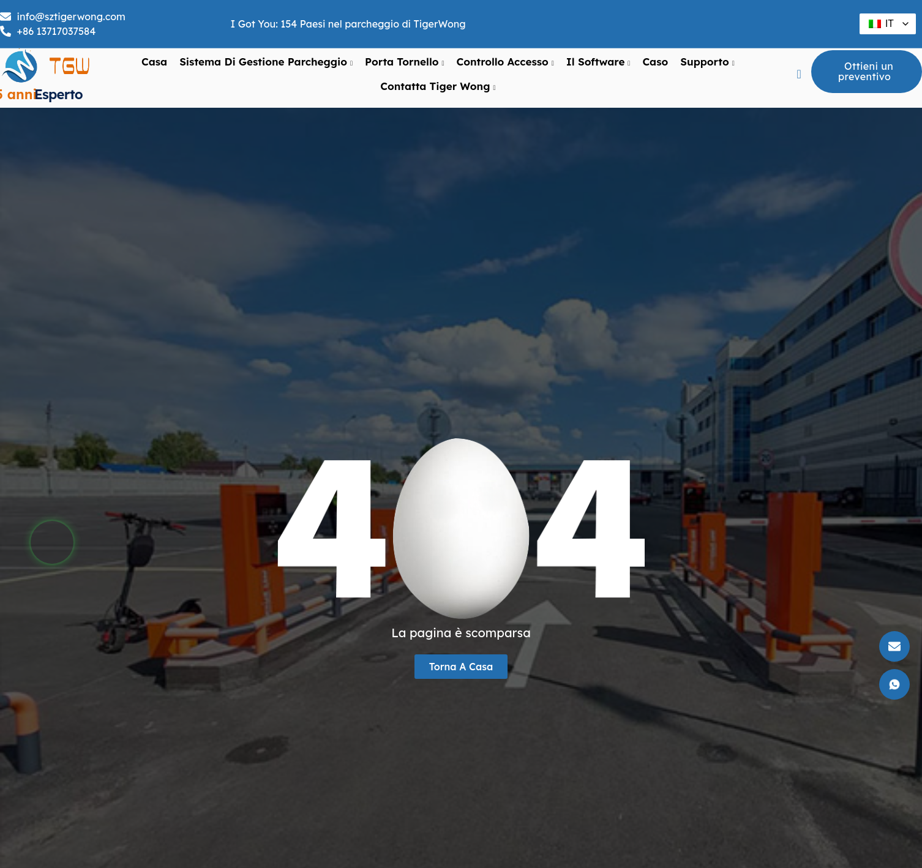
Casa (154, 61)
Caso (655, 61)
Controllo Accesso (504, 62)
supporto (707, 62)
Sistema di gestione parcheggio (266, 62)
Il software (598, 62)
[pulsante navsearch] (799, 74)
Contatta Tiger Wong (437, 86)
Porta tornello (404, 62)
